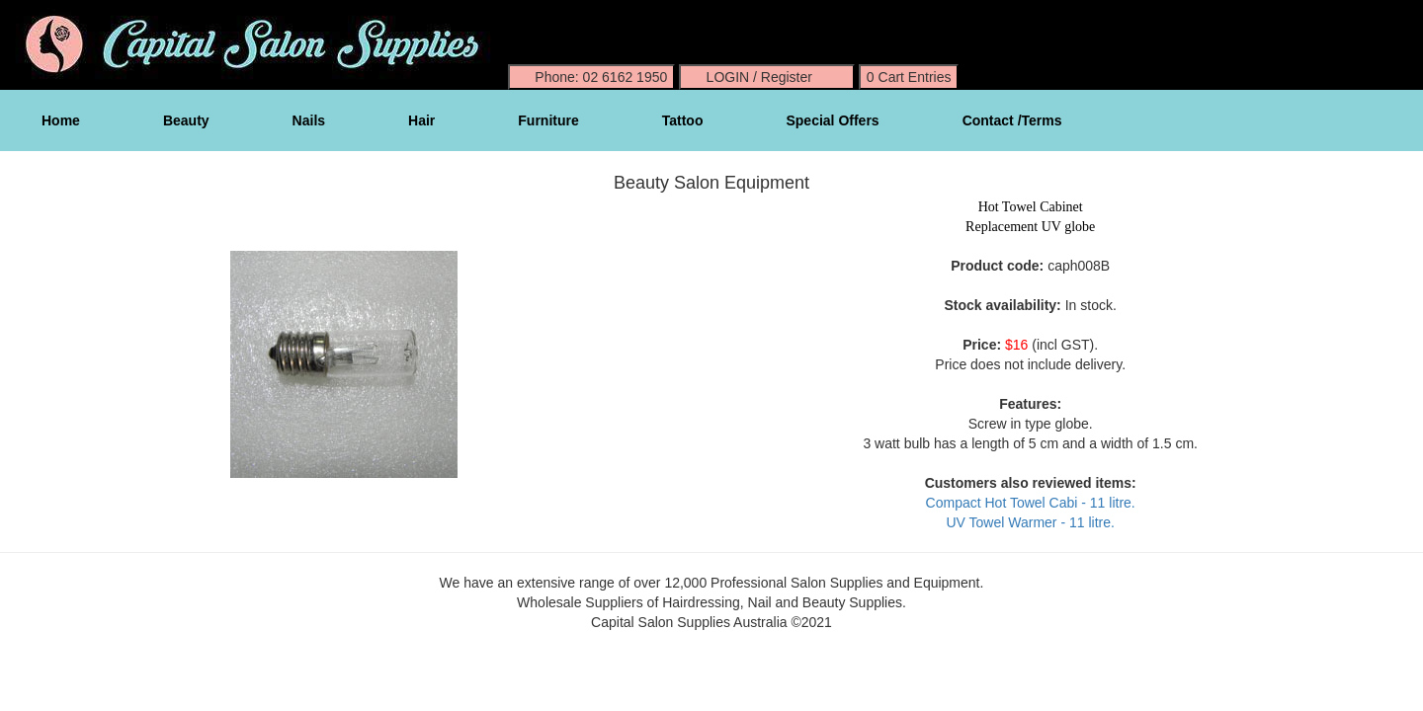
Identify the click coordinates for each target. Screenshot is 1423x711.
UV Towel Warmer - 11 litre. (1030, 522)
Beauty (186, 120)
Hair (421, 120)
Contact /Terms (1012, 120)
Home (61, 120)
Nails (309, 120)
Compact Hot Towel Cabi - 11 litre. (1030, 503)
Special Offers (832, 120)
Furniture (548, 120)
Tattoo (683, 120)
